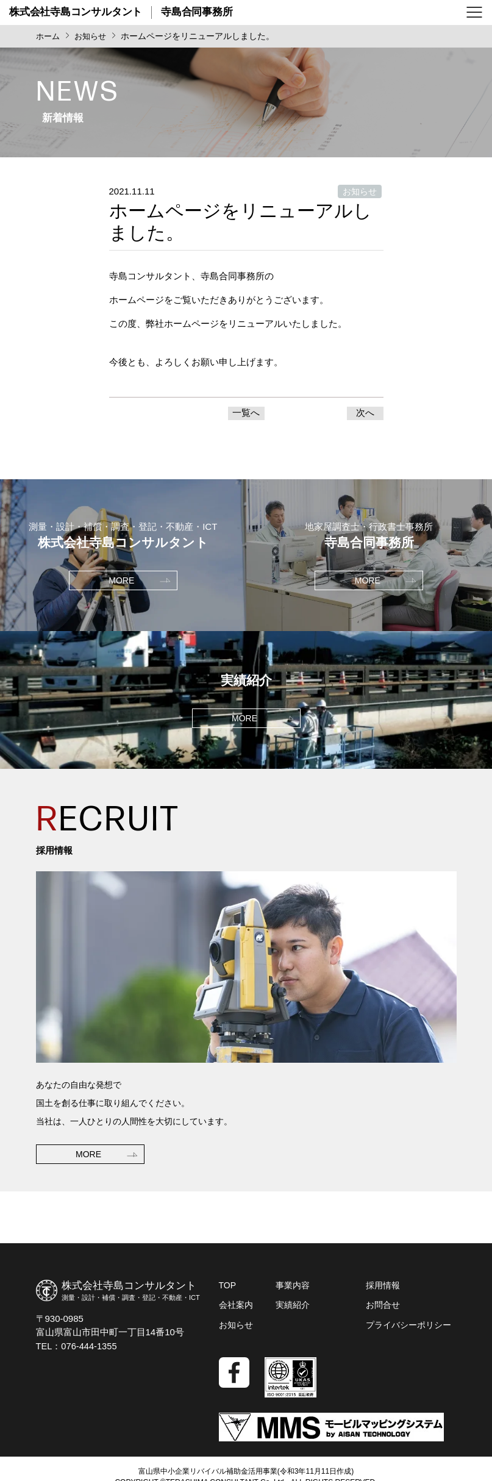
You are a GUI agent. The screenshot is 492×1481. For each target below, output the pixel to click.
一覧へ (246, 414)
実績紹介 (293, 1308)
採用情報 (383, 1288)
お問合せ (383, 1308)
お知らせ (236, 1327)
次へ (365, 414)
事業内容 (293, 1288)
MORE (88, 1184)
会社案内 (236, 1308)
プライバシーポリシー (408, 1327)
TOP (228, 1288)
